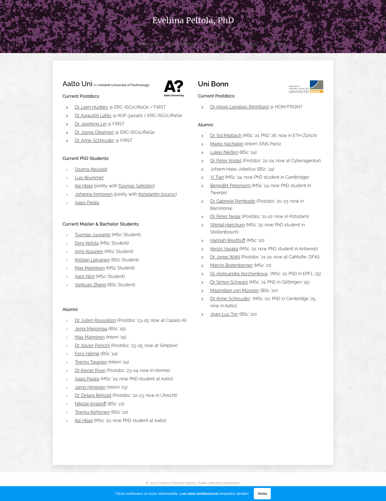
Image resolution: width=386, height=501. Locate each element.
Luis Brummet (89, 177)
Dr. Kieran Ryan (90, 370)
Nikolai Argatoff (90, 403)
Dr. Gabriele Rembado (232, 201)
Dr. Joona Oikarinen (94, 132)
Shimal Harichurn (227, 224)
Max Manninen (90, 267)
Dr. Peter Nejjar (225, 216)
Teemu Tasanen (91, 362)
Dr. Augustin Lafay (93, 115)
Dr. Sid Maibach (225, 135)
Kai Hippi (84, 185)
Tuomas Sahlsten (136, 185)
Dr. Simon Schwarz (229, 282)
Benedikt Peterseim (230, 185)
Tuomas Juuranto (93, 234)
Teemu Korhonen (92, 412)
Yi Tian (217, 177)
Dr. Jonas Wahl (225, 256)
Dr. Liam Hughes (91, 107)
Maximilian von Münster (234, 290)
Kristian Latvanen (92, 259)
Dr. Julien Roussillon (95, 320)
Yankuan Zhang (90, 284)
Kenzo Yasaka (224, 248)
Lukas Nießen (224, 152)
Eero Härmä (87, 353)
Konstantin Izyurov (157, 194)
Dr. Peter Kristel (225, 160)
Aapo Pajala (87, 202)
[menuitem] (155, 44)
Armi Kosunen (89, 251)
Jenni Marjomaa (91, 328)
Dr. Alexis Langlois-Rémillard (239, 106)
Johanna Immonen (94, 194)
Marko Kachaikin (226, 143)
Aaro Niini (85, 276)
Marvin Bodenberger (231, 265)
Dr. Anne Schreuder (94, 140)
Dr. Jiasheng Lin (90, 123)
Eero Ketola (87, 243)
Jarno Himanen (90, 386)
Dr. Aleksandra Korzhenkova (239, 273)
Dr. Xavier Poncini (92, 345)
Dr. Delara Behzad (93, 395)
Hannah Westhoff (227, 240)
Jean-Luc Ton (224, 314)
